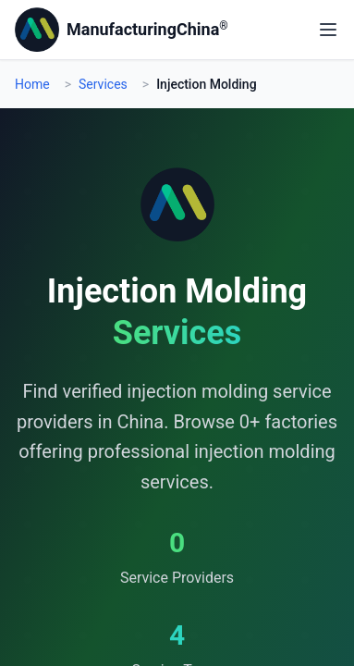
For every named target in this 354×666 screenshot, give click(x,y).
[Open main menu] (328, 29)
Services (103, 84)
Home (32, 84)
